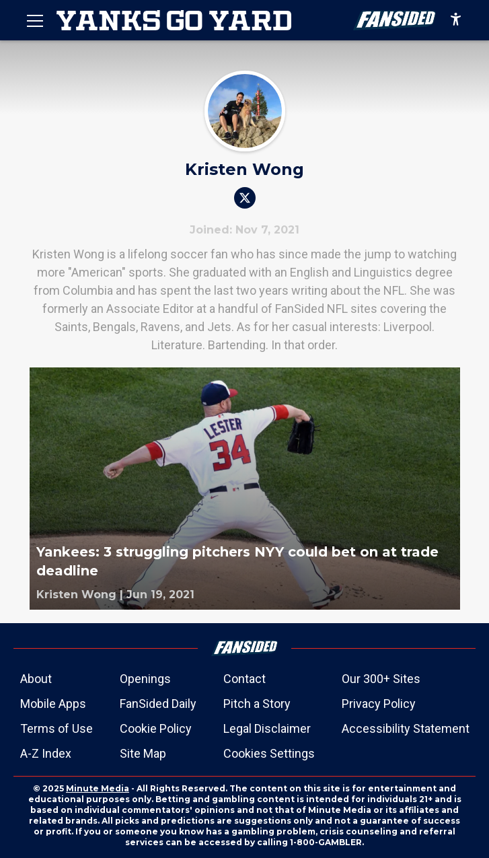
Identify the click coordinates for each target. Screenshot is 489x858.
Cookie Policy (156, 728)
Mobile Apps (53, 703)
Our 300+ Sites (381, 679)
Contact (244, 679)
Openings (145, 679)
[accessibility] (455, 20)
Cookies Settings (269, 753)
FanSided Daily (158, 703)
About (36, 679)
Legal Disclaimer (267, 728)
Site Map (143, 753)
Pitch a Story (257, 703)
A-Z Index (45, 753)
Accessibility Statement (405, 728)
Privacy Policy (379, 703)
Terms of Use (56, 728)
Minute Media (97, 788)
